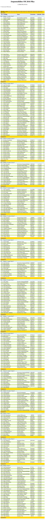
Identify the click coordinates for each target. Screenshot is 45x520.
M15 (22, 11)
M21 (2, 12)
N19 (34, 11)
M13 (9, 11)
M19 (39, 11)
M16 (29, 11)
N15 (19, 11)
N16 (24, 11)
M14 (17, 11)
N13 (12, 11)
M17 (31, 11)
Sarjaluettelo (3, 81)
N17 (26, 11)
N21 (36, 11)
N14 (14, 11)
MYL (4, 12)
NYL (41, 11)
